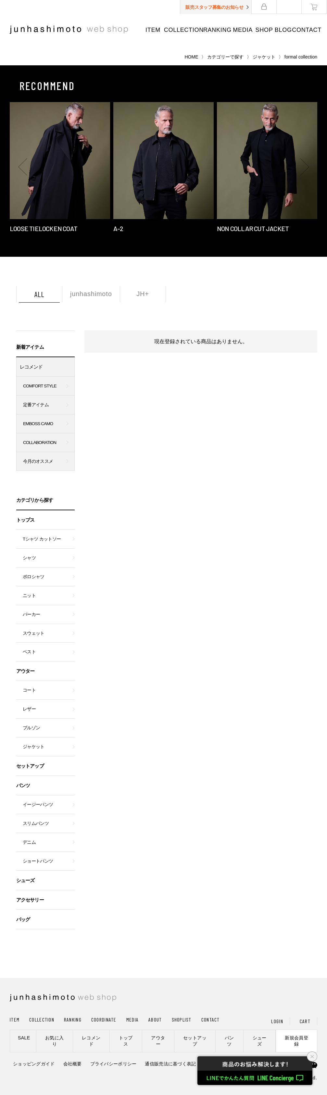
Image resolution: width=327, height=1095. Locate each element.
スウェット (33, 633)
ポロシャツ (33, 576)
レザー (29, 709)
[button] (22, 167)
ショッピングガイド (34, 1063)
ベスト (29, 651)
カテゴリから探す (34, 500)
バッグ (23, 919)
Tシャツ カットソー (42, 539)
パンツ (23, 785)
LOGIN (277, 1021)
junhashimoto (91, 293)
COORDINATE (104, 1019)
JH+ (142, 293)
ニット (29, 595)
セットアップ (30, 766)
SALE (24, 1037)
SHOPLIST (182, 1019)
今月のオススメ (38, 461)
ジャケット (264, 56)
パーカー (31, 614)
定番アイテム (36, 404)
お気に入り (54, 1041)
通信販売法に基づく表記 (170, 1063)
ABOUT (155, 1019)
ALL (39, 294)
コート (29, 690)
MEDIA (243, 30)
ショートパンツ (38, 861)
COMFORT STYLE (40, 386)
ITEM (152, 30)
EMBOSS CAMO (38, 423)
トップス (25, 520)
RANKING (217, 30)
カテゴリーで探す (225, 56)
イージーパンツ (38, 804)
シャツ (29, 557)
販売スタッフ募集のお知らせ (215, 7)
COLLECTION (184, 30)
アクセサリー (30, 900)
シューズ (25, 880)
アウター (25, 671)
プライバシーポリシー (113, 1063)
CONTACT (307, 30)
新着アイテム (30, 347)
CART (305, 1021)
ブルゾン (31, 727)
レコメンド (31, 367)
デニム (29, 842)
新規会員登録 (296, 1041)
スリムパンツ (36, 823)
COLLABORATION (39, 442)
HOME (191, 56)
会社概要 (72, 1063)
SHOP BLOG (274, 30)
